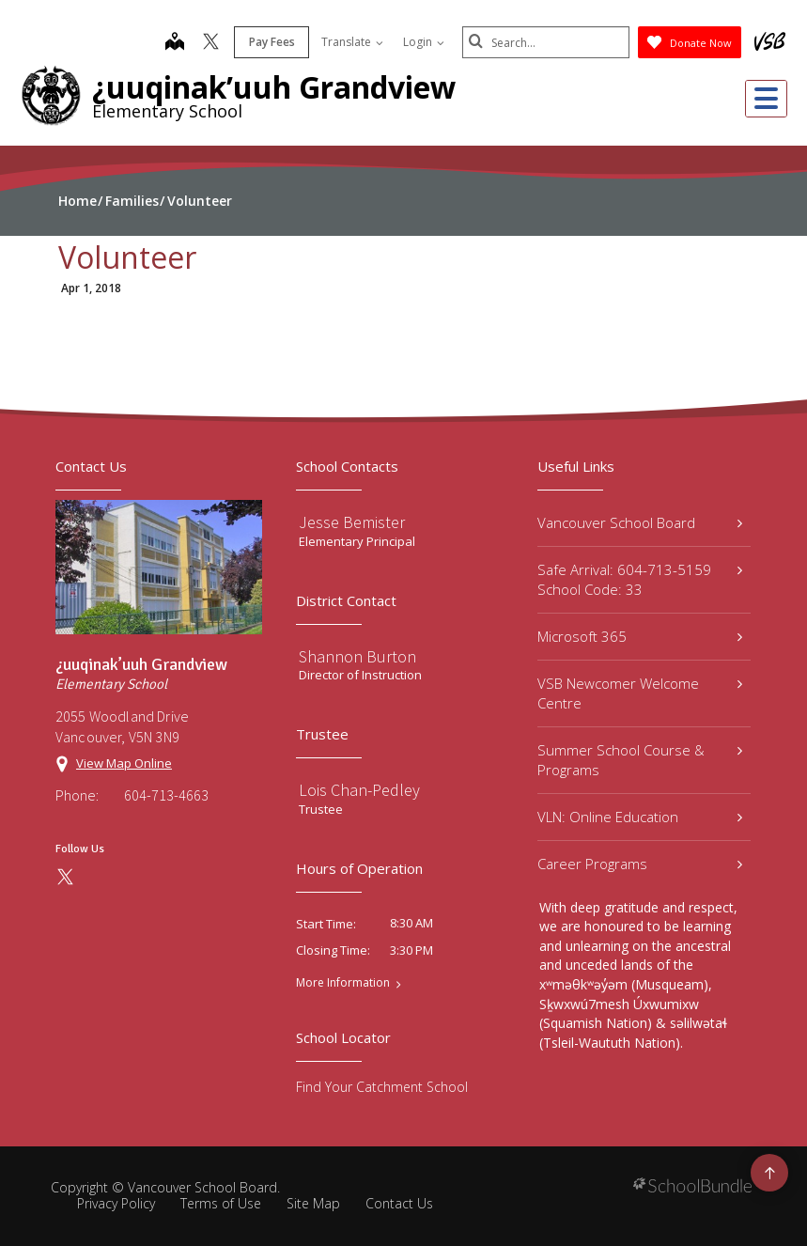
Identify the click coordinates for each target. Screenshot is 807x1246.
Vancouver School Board (639, 522)
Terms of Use (220, 1203)
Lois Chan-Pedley (359, 790)
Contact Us (399, 1203)
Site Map (313, 1203)
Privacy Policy (116, 1203)
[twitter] (209, 43)
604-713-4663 (166, 795)
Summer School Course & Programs (639, 759)
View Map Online (124, 763)
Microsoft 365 (639, 636)
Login (421, 42)
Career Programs (639, 863)
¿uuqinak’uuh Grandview (274, 87)
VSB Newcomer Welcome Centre (639, 693)
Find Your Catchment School (382, 1087)
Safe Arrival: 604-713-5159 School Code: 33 (639, 579)
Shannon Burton (357, 656)
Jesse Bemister (352, 522)
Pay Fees (270, 42)
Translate (350, 42)
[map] (172, 43)
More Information (343, 982)
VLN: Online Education (639, 816)
